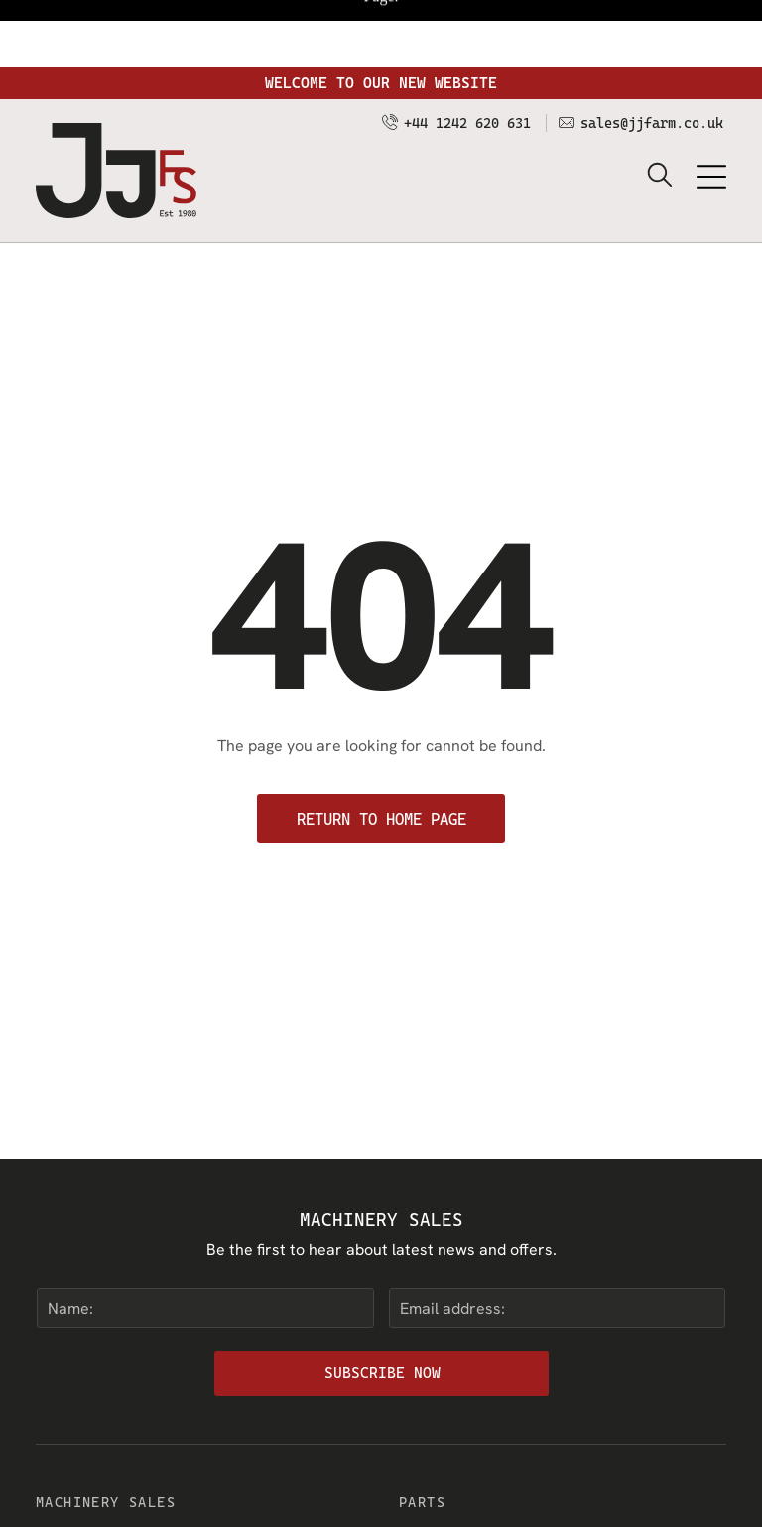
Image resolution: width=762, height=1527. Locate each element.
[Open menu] (711, 109)
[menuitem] (199, 1471)
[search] (660, 109)
